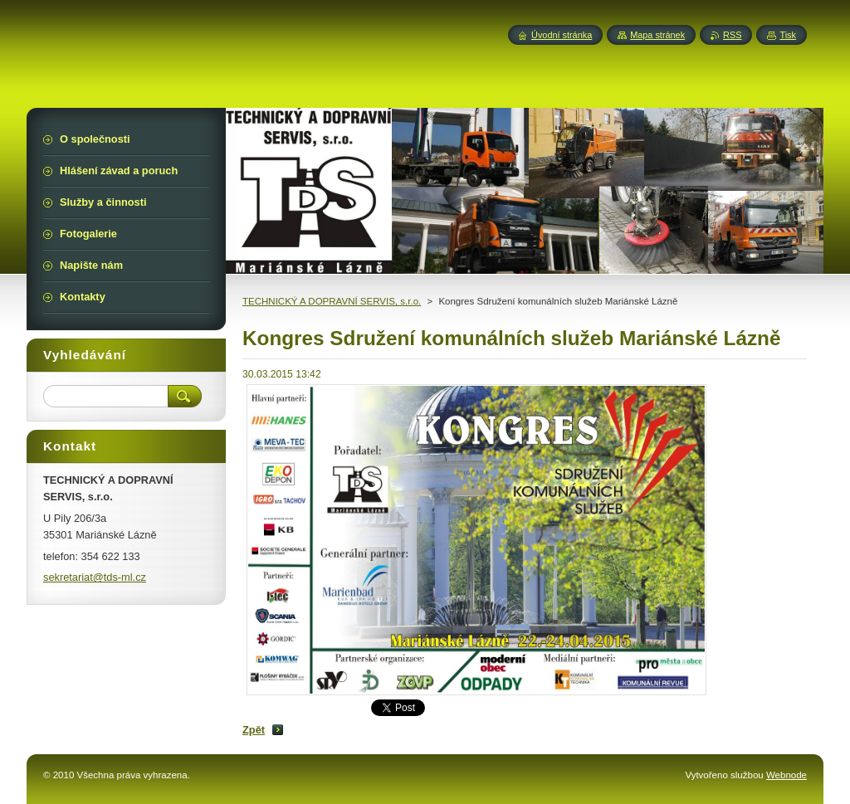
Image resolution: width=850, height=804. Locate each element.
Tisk (787, 35)
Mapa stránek (657, 35)
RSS (732, 35)
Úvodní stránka (561, 35)
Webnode (786, 775)
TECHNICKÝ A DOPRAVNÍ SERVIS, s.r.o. (331, 301)
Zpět (253, 730)
